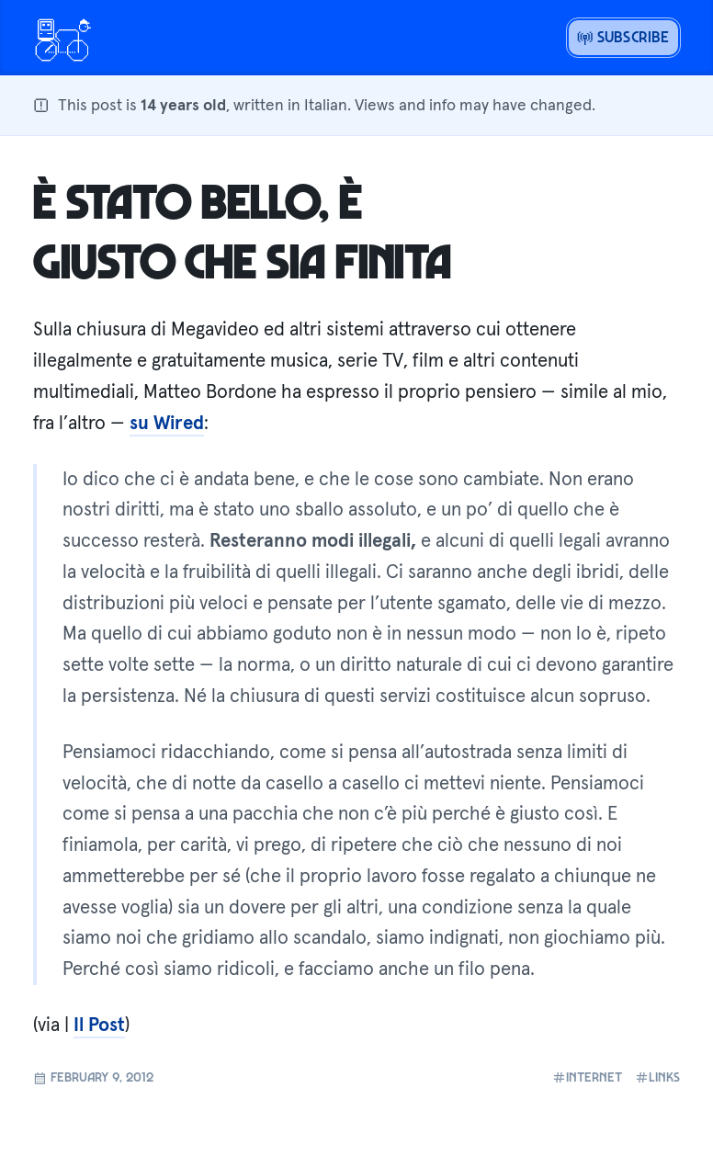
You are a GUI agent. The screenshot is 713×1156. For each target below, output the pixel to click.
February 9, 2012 (93, 1077)
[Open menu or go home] (62, 37)
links (657, 1077)
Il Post (99, 1025)
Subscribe (623, 36)
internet (587, 1077)
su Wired (167, 423)
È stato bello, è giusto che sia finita (242, 229)
